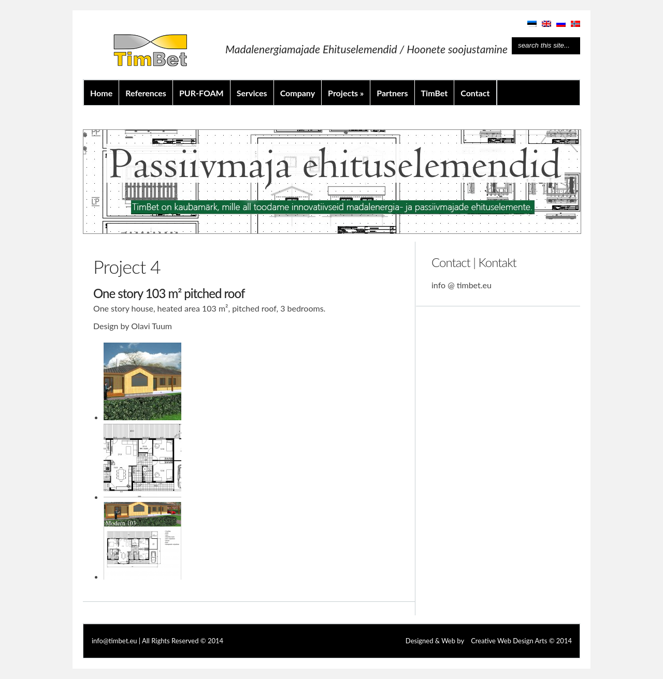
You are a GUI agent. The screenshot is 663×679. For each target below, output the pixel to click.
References (145, 93)
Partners (392, 93)
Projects (346, 93)
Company (297, 93)
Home (101, 93)
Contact (474, 93)
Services (252, 93)
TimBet (434, 93)
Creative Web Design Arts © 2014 (521, 641)
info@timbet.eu (114, 641)
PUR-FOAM (201, 93)
